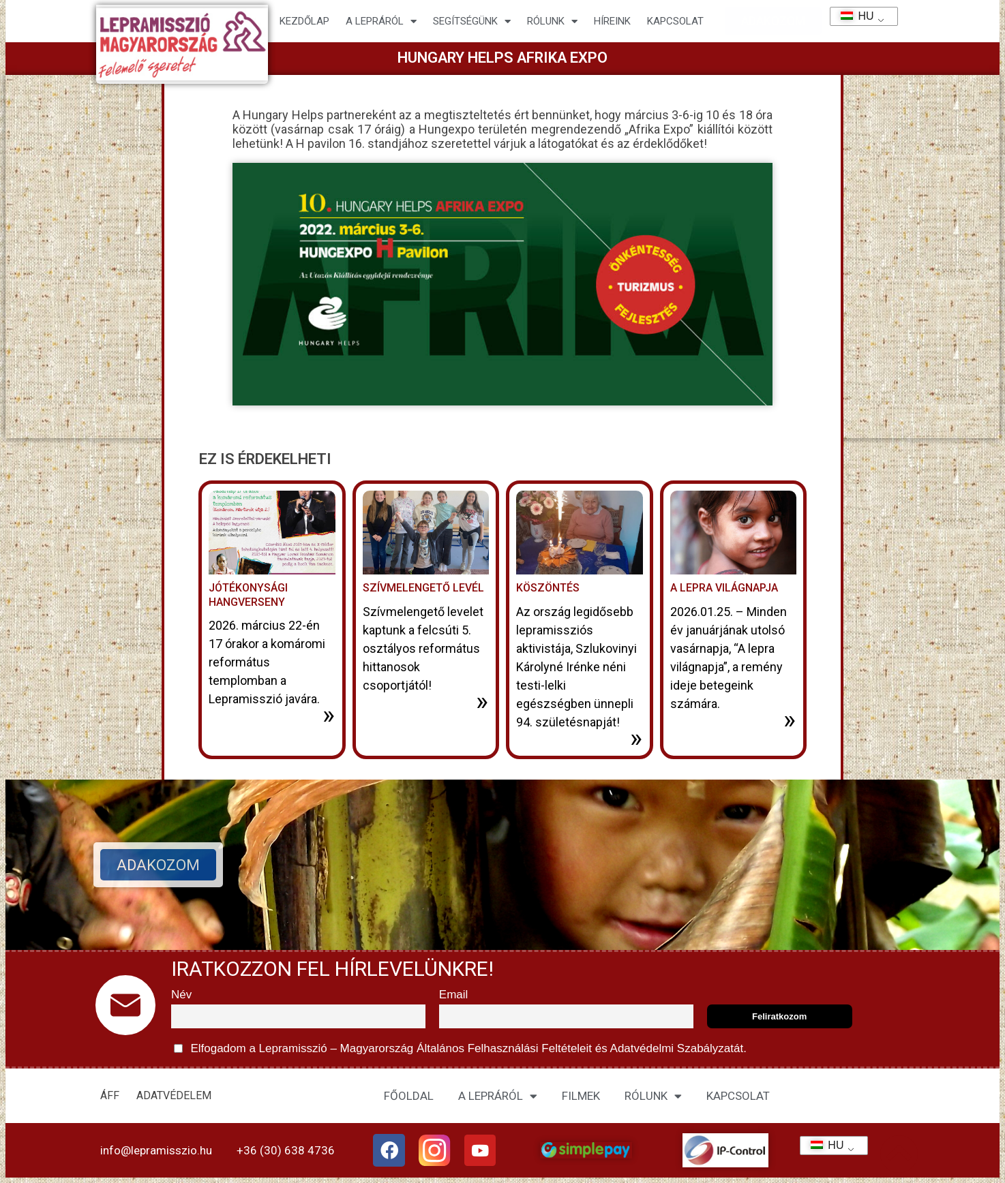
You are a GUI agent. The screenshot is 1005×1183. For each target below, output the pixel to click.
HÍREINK (612, 21)
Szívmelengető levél (423, 587)
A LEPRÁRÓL (497, 1096)
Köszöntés (548, 587)
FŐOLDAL (409, 1096)
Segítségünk (472, 21)
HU (853, 16)
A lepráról (381, 21)
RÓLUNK (653, 1096)
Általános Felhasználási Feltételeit (504, 1048)
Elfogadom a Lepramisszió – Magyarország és (460, 1048)
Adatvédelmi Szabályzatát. (677, 1048)
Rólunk (552, 21)
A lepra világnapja (724, 587)
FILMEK (581, 1096)
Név (181, 994)
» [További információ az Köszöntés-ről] (636, 738)
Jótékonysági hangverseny (248, 595)
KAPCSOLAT (675, 21)
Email (453, 994)
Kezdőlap (304, 21)
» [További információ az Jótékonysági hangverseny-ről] (328, 715)
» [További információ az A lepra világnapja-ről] (789, 720)
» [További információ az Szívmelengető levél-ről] (482, 701)
